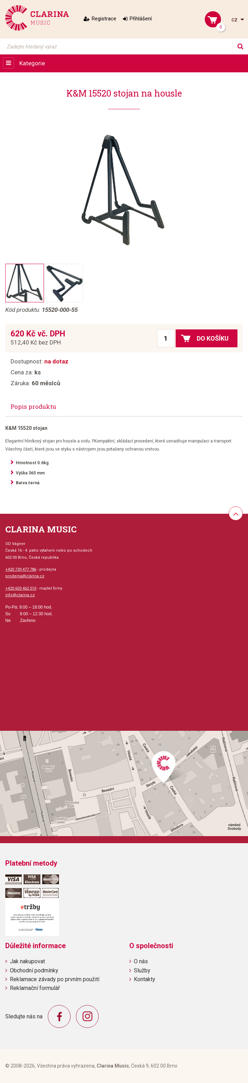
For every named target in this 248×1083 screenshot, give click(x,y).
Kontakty (144, 979)
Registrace (104, 18)
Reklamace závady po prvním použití (54, 979)
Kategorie (32, 63)
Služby (142, 970)
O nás (141, 961)
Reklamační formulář (35, 988)
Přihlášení (141, 18)
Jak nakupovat (27, 961)
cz (235, 19)
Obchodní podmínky (34, 970)
